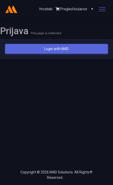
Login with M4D (56, 49)
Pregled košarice (71, 9)
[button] (90, 9)
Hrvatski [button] (45, 9)
